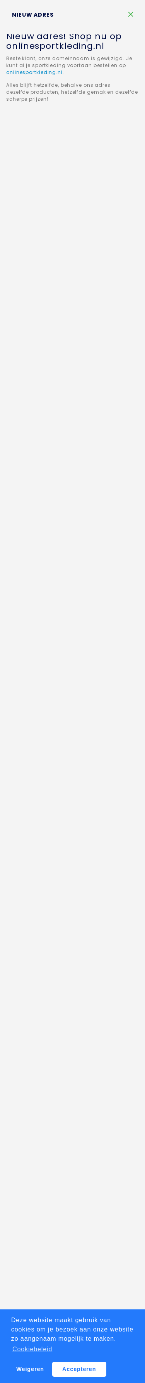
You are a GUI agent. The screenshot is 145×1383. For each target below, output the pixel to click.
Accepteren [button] (79, 1369)
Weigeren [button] (30, 1369)
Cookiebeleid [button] (32, 1349)
